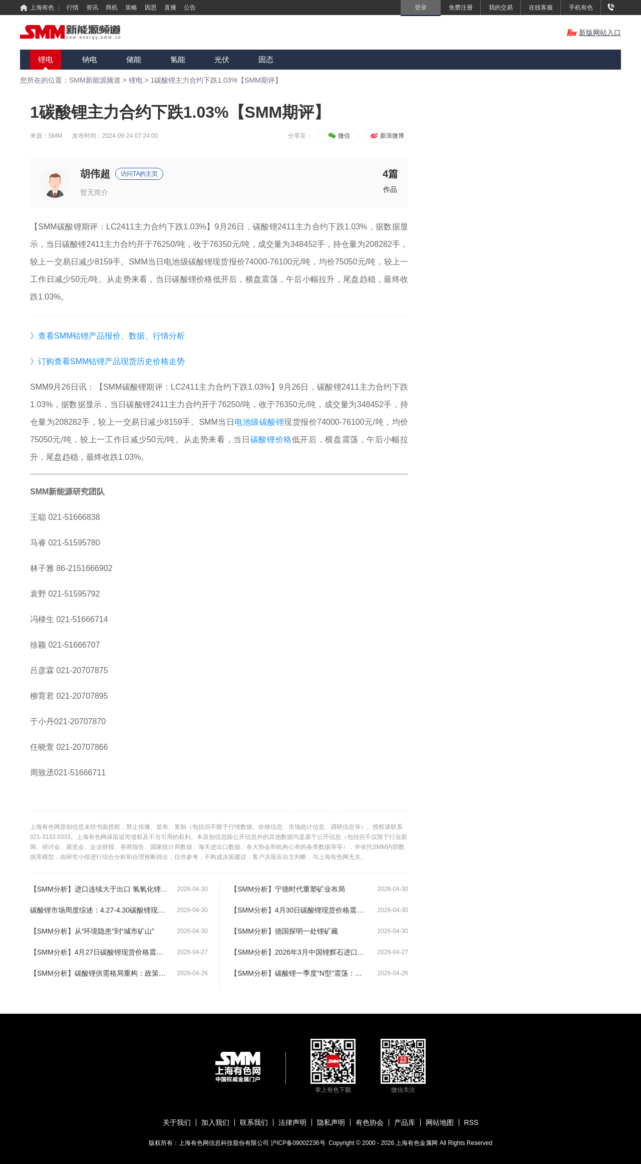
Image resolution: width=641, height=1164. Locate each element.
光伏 (221, 59)
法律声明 (292, 1122)
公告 (190, 7)
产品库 (404, 1122)
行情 (73, 7)
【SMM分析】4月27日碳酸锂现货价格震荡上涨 (99, 952)
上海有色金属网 (417, 1142)
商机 (112, 7)
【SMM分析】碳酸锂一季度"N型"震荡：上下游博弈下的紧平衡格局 (299, 973)
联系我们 (254, 1122)
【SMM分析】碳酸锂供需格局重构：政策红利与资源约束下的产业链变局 (99, 973)
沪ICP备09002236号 (297, 1142)
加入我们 (215, 1122)
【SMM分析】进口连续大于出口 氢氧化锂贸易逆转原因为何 (99, 889)
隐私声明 (331, 1122)
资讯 (92, 7)
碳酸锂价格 (271, 439)
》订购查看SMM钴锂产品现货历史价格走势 (107, 361)
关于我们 (177, 1122)
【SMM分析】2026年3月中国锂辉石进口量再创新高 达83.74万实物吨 (299, 952)
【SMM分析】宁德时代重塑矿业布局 (287, 889)
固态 (265, 59)
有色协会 (370, 1122)
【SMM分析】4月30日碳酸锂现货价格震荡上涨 (299, 910)
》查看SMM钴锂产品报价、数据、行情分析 (107, 336)
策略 (131, 7)
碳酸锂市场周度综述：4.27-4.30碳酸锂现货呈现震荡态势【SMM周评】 (99, 910)
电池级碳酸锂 (259, 422)
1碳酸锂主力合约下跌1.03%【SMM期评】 (216, 80)
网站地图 (440, 1122)
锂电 (45, 59)
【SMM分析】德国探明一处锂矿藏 (284, 931)
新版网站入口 (594, 33)
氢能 (177, 59)
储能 (133, 59)
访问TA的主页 (139, 173)
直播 (170, 7)
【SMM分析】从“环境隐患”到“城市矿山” (92, 931)
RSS (471, 1122)
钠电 (89, 59)
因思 (151, 7)
